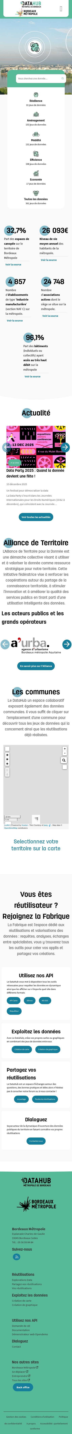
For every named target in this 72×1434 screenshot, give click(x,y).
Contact (16, 1346)
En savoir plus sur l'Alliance (36, 666)
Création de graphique (47, 1049)
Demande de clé (21, 1325)
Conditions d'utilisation (43, 1416)
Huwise (25, 825)
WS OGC (45, 1000)
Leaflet (7, 825)
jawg (46, 825)
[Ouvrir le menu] (61, 8)
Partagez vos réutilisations (27, 1284)
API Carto (14, 1000)
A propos (31, 1423)
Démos (30, 1000)
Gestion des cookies (16, 1416)
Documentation (21, 1330)
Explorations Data (22, 1280)
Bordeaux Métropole (24, 1367)
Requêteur (14, 1011)
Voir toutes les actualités (36, 517)
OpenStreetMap (10, 828)
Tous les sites (20, 1380)
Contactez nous (36, 1141)
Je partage (21, 1099)
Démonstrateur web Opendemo (30, 1334)
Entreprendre (20, 1376)
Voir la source (13, 264)
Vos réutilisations (22, 1288)
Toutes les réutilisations (45, 1099)
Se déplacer (19, 1371)
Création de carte (22, 1049)
